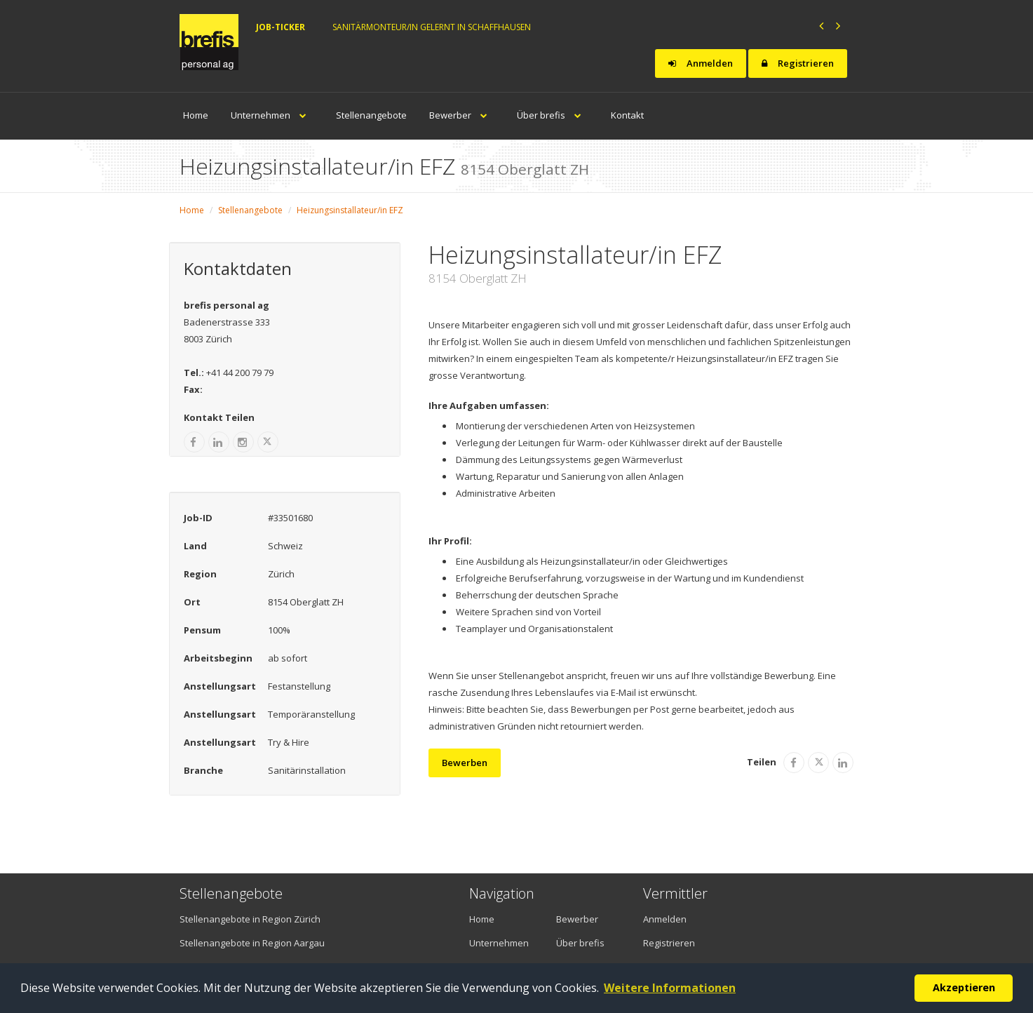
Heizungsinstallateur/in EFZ (350, 210)
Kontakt (627, 115)
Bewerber (461, 115)
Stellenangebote (371, 115)
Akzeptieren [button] (964, 987)
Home (195, 115)
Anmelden (700, 63)
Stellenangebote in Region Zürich (250, 919)
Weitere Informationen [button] (670, 987)
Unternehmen (272, 115)
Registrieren (798, 63)
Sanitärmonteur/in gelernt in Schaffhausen (431, 27)
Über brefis (552, 115)
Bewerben (464, 762)
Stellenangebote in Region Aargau (252, 943)
